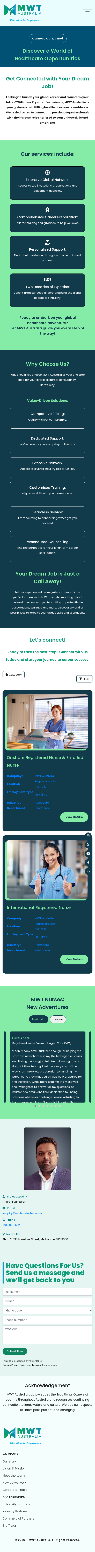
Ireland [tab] (58, 1019)
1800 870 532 (11, 1225)
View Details (74, 817)
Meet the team (14, 1476)
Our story (9, 1461)
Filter (84, 679)
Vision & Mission (14, 1468)
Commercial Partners (18, 1518)
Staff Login (10, 1525)
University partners (16, 1504)
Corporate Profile (15, 1490)
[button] (35, 1106)
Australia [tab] (39, 1019)
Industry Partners (15, 1511)
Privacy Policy (18, 1365)
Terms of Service (41, 1365)
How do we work (14, 1483)
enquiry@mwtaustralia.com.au (23, 1213)
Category (13, 675)
